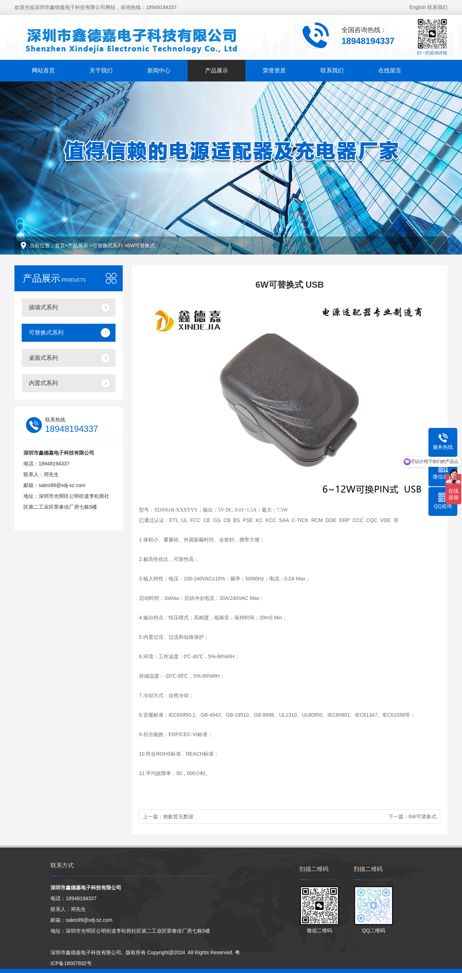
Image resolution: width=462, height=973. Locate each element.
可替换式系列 (108, 245)
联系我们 (437, 7)
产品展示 (216, 70)
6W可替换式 (141, 245)
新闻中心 (158, 70)
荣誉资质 (274, 70)
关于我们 (101, 70)
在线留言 (389, 70)
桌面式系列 (43, 358)
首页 (60, 245)
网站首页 (43, 70)
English (417, 7)
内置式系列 (43, 383)
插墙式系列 (43, 307)
